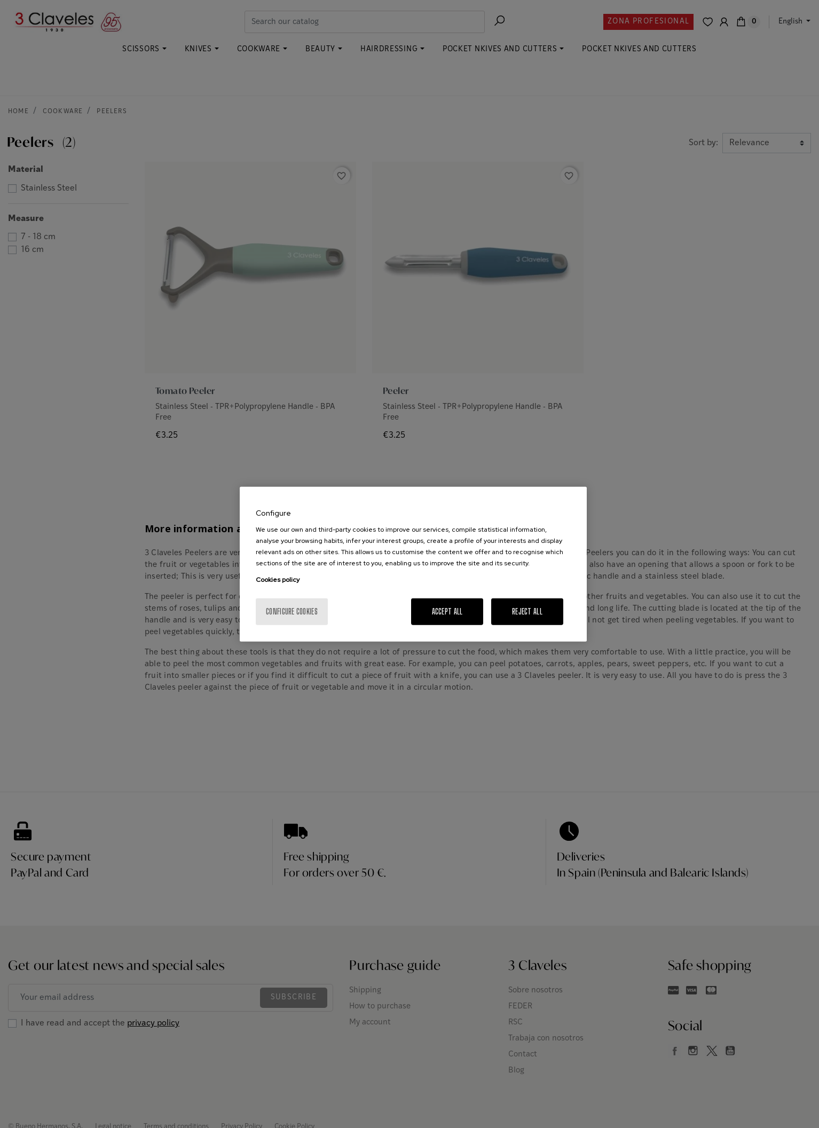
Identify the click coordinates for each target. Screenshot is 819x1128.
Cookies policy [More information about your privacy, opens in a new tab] (278, 579)
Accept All (447, 611)
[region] (413, 564)
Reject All (527, 611)
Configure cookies (292, 611)
